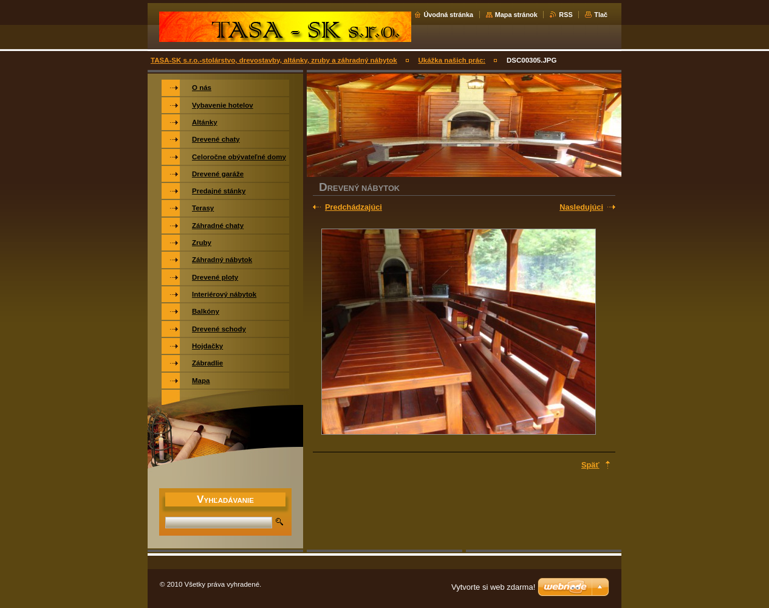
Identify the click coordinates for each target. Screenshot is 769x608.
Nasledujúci (581, 207)
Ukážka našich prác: (451, 60)
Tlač (600, 14)
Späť (590, 464)
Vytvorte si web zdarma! (493, 587)
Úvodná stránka (448, 14)
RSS (565, 14)
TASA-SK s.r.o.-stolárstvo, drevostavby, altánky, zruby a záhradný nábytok (274, 60)
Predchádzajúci (353, 207)
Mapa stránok (516, 14)
